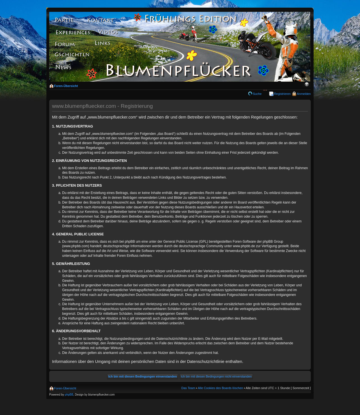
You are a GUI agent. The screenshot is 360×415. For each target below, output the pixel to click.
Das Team (188, 388)
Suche (257, 93)
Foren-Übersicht (66, 86)
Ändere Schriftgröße (307, 84)
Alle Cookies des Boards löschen (220, 388)
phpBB (69, 394)
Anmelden (304, 93)
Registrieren (282, 93)
